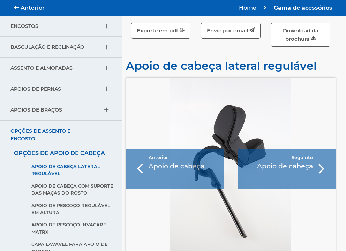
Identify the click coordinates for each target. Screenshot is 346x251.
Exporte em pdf (161, 30)
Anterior (29, 8)
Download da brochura (300, 34)
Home (247, 8)
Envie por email (231, 30)
